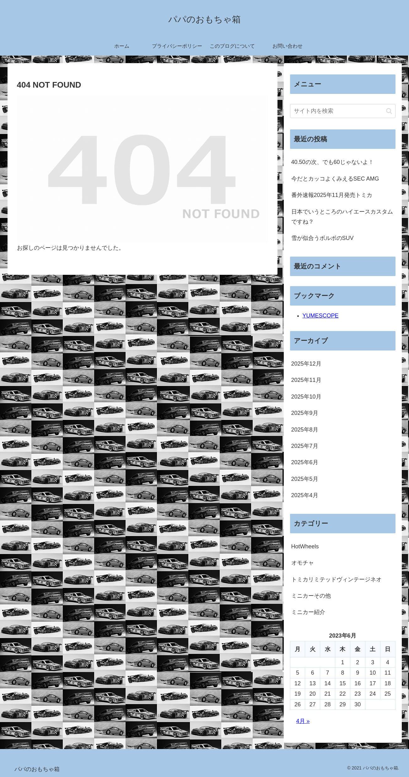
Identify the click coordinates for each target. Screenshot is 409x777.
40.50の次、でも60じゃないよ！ (332, 162)
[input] (343, 111)
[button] (389, 111)
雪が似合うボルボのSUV (322, 238)
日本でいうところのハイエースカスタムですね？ (342, 217)
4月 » (303, 721)
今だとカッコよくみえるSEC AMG (335, 179)
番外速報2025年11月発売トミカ (331, 195)
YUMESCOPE (321, 315)
